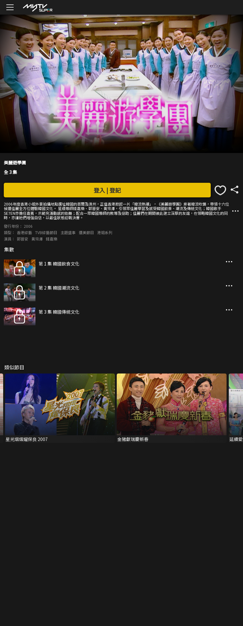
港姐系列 (104, 232)
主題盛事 (68, 232)
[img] (37, 7)
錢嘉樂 (51, 238)
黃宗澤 (37, 238)
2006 (28, 226)
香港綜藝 (24, 232)
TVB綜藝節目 (46, 232)
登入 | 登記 (107, 190)
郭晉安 (22, 238)
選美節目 (86, 232)
